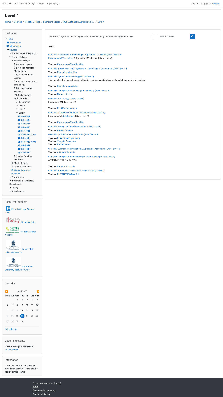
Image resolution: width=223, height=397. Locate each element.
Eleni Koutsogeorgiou (67, 108)
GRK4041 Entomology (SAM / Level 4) (66, 98)
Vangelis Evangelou (66, 141)
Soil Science (68, 116)
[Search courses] (174, 36)
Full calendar (11, 329)
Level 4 (100, 22)
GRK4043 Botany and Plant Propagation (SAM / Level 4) (74, 126)
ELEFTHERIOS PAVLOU (68, 174)
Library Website (21, 222)
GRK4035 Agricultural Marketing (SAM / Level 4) (71, 76)
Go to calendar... (12, 349)
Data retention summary (44, 390)
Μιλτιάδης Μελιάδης (67, 72)
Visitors (41, 3)
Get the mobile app (41, 394)
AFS (16, 3)
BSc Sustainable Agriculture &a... (78, 22)
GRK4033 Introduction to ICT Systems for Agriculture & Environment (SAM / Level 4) (88, 68)
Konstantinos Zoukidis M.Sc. (70, 64)
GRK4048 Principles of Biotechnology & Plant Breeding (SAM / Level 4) (81, 156)
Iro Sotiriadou (63, 144)
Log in (216, 3)
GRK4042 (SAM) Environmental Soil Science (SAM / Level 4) (76, 112)
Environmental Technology (60, 58)
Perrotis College (27, 3)
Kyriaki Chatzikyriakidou (68, 138)
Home (8, 22)
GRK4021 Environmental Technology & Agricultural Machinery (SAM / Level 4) (85, 54)
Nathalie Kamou (64, 94)
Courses (18, 22)
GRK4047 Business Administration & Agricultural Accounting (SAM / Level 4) (84, 149)
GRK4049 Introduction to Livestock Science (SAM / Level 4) (76, 170)
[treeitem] (22, 115)
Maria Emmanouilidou (67, 86)
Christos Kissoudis (66, 166)
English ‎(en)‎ (52, 3)
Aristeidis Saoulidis (66, 152)
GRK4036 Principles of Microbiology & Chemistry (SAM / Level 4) (79, 90)
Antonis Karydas (65, 130)
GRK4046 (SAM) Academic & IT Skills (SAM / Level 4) (73, 134)
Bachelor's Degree (51, 22)
